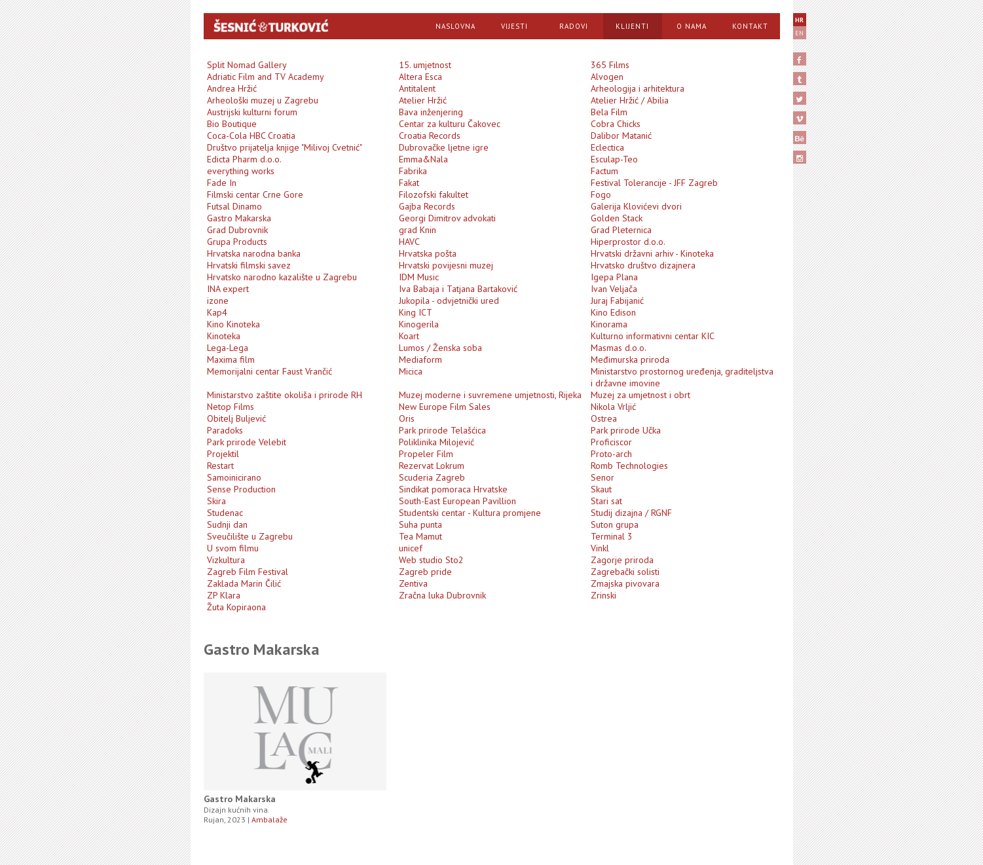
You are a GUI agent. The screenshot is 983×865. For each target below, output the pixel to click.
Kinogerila (419, 324)
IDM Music (419, 277)
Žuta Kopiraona (236, 607)
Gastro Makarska (239, 218)
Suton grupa (615, 524)
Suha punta (420, 524)
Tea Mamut (420, 536)
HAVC (409, 242)
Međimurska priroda (630, 359)
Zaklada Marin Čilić (244, 583)
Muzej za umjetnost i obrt (640, 395)
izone (218, 300)
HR (799, 20)
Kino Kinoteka (233, 324)
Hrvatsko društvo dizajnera (643, 265)
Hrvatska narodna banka (254, 253)
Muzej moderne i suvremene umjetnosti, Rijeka (490, 395)
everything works (240, 171)
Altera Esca (420, 77)
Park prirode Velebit (246, 442)
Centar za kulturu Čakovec (449, 124)
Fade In (221, 183)
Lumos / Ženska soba (440, 348)
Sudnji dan (227, 524)
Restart (220, 465)
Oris (407, 418)
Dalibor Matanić (621, 135)
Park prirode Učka (626, 430)
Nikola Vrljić (613, 407)
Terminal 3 (612, 536)
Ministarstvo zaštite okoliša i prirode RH (284, 395)
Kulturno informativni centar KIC (652, 336)
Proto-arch (611, 454)
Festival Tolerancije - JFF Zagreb (654, 183)
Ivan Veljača (614, 289)
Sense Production (241, 489)
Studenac (225, 513)
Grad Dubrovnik (237, 230)
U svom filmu (233, 548)
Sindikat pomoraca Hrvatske (453, 489)
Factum (604, 171)
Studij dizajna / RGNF (631, 513)
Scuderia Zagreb (432, 477)
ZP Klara (223, 595)
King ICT (415, 312)
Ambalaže (269, 819)
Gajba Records (427, 206)
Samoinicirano (234, 477)
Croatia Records (429, 135)
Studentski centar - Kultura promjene (470, 513)
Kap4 (217, 312)
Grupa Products (237, 242)
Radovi (573, 26)
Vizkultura (226, 560)
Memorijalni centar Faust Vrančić (269, 371)
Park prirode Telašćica (442, 430)
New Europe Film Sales (445, 407)
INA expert (228, 289)
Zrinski (603, 595)
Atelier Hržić (423, 100)
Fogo (601, 194)
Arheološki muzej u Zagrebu (262, 100)
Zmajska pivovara (625, 583)
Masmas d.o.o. (618, 348)
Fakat (409, 183)
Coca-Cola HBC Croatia (251, 135)
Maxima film (231, 359)
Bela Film (609, 112)
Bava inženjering (431, 112)
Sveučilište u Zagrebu (250, 536)
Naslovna (455, 26)
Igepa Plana (614, 277)
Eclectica (607, 147)
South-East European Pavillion (457, 501)
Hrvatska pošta (427, 253)
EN (799, 33)
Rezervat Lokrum (431, 465)
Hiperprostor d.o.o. (628, 242)
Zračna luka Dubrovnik (442, 595)
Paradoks (225, 430)
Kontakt (750, 26)
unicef (410, 548)
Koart (409, 336)
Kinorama (609, 324)
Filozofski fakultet (433, 194)
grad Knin (417, 230)
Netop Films (230, 407)
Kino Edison (613, 312)
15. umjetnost (425, 65)
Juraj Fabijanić (617, 300)
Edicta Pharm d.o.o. (244, 159)
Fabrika (413, 171)
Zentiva (413, 583)
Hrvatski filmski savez (249, 265)
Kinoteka (223, 336)
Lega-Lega (227, 348)
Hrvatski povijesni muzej (446, 265)
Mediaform (420, 359)
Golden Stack (616, 218)
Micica (410, 371)
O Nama (692, 26)
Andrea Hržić (232, 88)
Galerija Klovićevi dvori (636, 206)
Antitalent (417, 88)
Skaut (601, 489)
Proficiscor (611, 442)
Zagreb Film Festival (247, 572)
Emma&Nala (423, 159)
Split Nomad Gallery (247, 65)
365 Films (610, 65)
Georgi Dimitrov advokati (447, 218)
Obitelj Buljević (236, 418)
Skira (216, 501)
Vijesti (514, 26)
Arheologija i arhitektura (637, 88)
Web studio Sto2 (431, 560)
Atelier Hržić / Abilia (630, 100)
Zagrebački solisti (625, 572)
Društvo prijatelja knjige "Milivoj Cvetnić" (284, 147)
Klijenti (632, 26)
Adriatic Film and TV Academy (265, 77)
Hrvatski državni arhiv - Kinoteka (652, 253)
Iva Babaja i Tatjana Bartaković (458, 289)
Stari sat (606, 501)
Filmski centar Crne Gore (255, 194)
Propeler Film (426, 454)
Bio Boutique (232, 124)
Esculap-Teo (614, 159)
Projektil (223, 454)
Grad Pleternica (621, 230)
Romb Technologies (629, 465)
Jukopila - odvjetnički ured (449, 300)
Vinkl (600, 548)
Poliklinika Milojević (436, 442)
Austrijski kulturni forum (252, 112)
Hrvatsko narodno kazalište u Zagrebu (282, 277)
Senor (602, 477)
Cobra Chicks (615, 124)
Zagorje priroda (622, 560)
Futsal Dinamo (234, 206)
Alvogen (607, 77)
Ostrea (604, 418)
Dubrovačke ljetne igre (444, 147)
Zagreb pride (425, 572)
